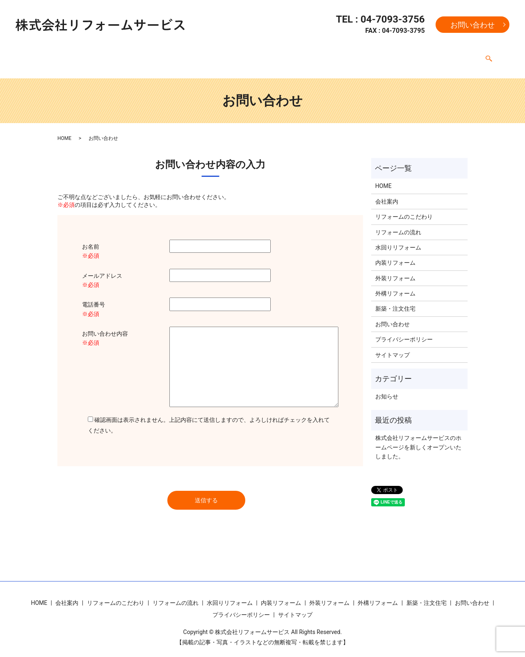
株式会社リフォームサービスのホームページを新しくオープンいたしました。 (418, 439)
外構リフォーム (405, 55)
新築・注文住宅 (457, 55)
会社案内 (75, 55)
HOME (44, 55)
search (489, 56)
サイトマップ (392, 347)
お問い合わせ (472, 25)
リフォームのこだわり (126, 55)
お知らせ (386, 388)
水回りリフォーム (247, 55)
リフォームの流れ (190, 55)
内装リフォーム (302, 55)
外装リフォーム (353, 55)
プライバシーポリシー (404, 331)
